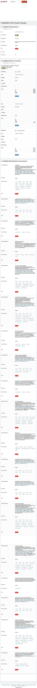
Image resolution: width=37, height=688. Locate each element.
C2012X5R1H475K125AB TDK (19, 643)
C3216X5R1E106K (24, 523)
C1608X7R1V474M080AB (19, 526)
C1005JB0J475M (18, 565)
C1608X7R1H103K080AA (26, 284)
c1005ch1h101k (30, 640)
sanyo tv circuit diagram (25, 448)
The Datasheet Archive (4, 1)
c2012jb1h (17, 186)
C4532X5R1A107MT (18, 567)
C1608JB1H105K (31, 638)
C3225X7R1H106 (24, 318)
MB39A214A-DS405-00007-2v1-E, (20, 665)
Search (24, 1)
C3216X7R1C (17, 640)
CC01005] (27, 170)
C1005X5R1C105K (25, 526)
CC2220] (30, 172)
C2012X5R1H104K (22, 186)
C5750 (26, 172)
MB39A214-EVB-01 (32, 254)
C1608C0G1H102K (25, 321)
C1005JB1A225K (23, 565)
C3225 (27, 202)
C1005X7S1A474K (32, 526)
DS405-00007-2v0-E (18, 333)
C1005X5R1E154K (28, 186)
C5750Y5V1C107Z (24, 423)
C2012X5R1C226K (29, 420)
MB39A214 (22, 254)
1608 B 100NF (32, 284)
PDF (16, 48)
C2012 (27, 183)
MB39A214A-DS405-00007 (26, 655)
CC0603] (30, 171)
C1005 (19, 171)
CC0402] (23, 171)
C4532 (19, 172)
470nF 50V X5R (30, 523)
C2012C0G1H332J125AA (25, 638)
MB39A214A (26, 223)
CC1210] (16, 172)
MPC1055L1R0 (33, 448)
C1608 (26, 171)
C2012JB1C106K (18, 420)
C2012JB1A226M (31, 418)
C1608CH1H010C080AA (18, 284)
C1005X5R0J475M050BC (23, 640)
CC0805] (30, 183)
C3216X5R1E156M (18, 523)
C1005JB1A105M (18, 189)
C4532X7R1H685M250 (18, 321)
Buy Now (16, 125)
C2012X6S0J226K (23, 420)
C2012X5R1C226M (18, 423)
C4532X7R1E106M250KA (31, 318)
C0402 (23, 170)
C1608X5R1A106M (30, 423)
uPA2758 (17, 256)
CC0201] (16, 171)
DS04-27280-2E (18, 244)
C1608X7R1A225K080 (26, 371)
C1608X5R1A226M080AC (19, 371)
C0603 (30, 170)
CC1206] (23, 202)
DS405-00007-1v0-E (18, 221)
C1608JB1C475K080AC (19, 74)
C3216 (19, 202)
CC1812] (23, 172)
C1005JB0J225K (29, 565)
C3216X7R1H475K (18, 318)
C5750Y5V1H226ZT (24, 567)
